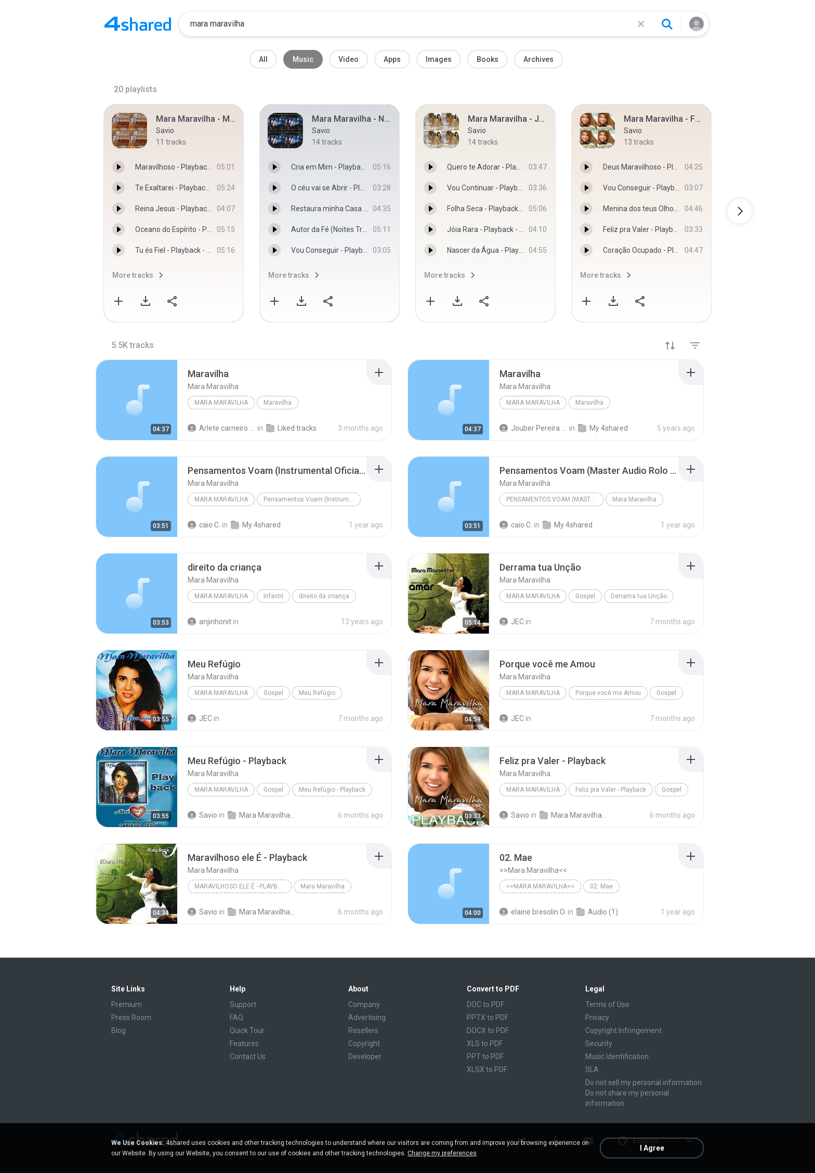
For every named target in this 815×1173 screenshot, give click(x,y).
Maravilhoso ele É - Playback (242, 886)
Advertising (367, 1017)
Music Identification (617, 1056)
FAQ (236, 1017)
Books (487, 59)
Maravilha (278, 402)
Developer (365, 1056)
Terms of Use (607, 1004)
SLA (592, 1069)
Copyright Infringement (623, 1030)
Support (243, 1004)
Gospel (585, 596)
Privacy (597, 1017)
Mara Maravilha (221, 402)
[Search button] (666, 23)
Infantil (273, 596)
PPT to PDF (485, 1056)
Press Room (131, 1017)
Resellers (363, 1030)
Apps (392, 59)
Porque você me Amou (608, 693)
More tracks (132, 275)
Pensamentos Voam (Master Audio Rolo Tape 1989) (554, 499)
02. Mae (601, 886)
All (263, 59)
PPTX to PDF (487, 1017)
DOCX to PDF (488, 1030)
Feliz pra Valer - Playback (610, 789)
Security (598, 1043)
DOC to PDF (485, 1004)
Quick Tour (247, 1030)
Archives (538, 59)
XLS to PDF (485, 1043)
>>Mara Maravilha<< (540, 886)
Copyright (364, 1043)
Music (303, 59)
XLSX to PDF (487, 1069)
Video (348, 59)
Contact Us (248, 1056)
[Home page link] (137, 24)
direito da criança (324, 596)
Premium (126, 1004)
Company (364, 1004)
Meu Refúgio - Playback (332, 789)
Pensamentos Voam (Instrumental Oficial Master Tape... (312, 499)
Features (244, 1043)
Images (439, 59)
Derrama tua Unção (639, 596)
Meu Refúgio (317, 693)
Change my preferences (442, 1153)
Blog (118, 1030)
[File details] (136, 400)
